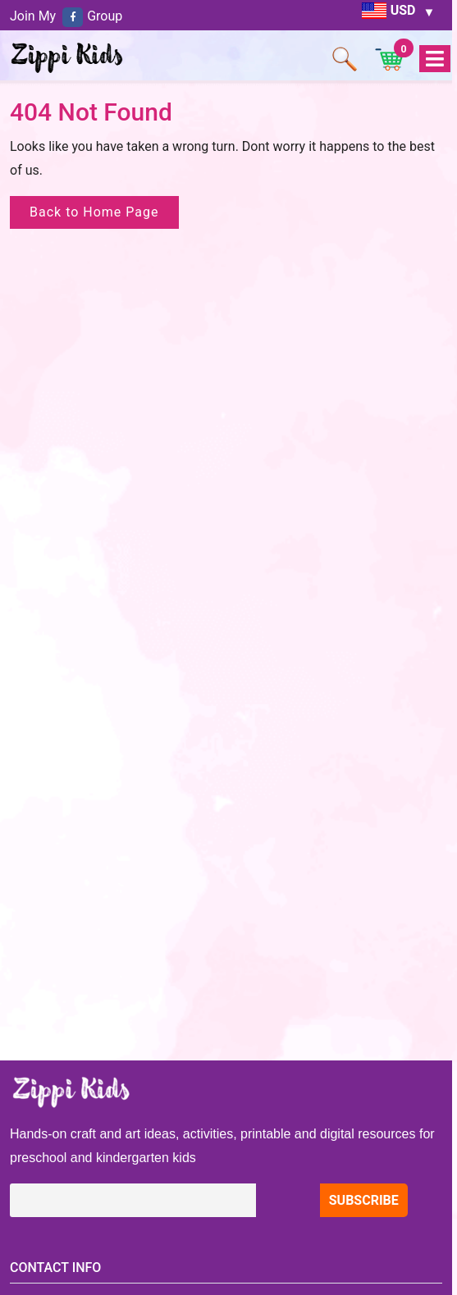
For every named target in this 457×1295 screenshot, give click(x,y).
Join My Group (66, 16)
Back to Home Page (94, 212)
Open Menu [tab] (434, 59)
